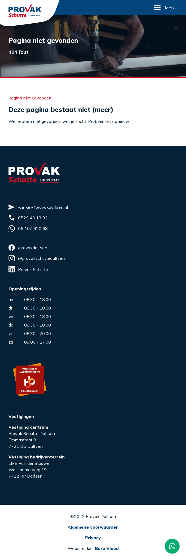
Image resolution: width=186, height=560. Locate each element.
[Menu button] (166, 7)
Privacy (93, 537)
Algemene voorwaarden (93, 527)
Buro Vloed (107, 548)
